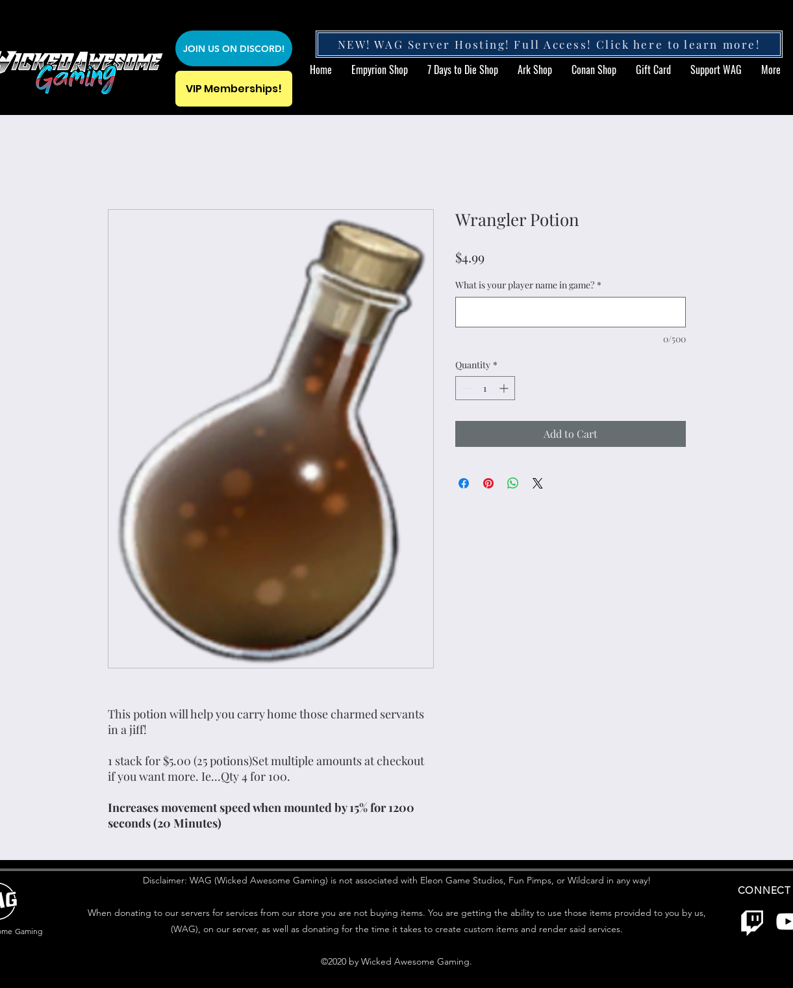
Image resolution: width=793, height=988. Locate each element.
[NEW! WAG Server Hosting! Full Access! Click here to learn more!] (549, 44)
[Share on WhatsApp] (513, 483)
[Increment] (505, 388)
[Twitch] (752, 921)
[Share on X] (538, 483)
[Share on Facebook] (464, 483)
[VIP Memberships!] (233, 89)
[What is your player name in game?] (570, 312)
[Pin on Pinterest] (488, 483)
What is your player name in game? (528, 285)
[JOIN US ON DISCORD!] (233, 48)
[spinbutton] (485, 388)
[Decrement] (465, 388)
